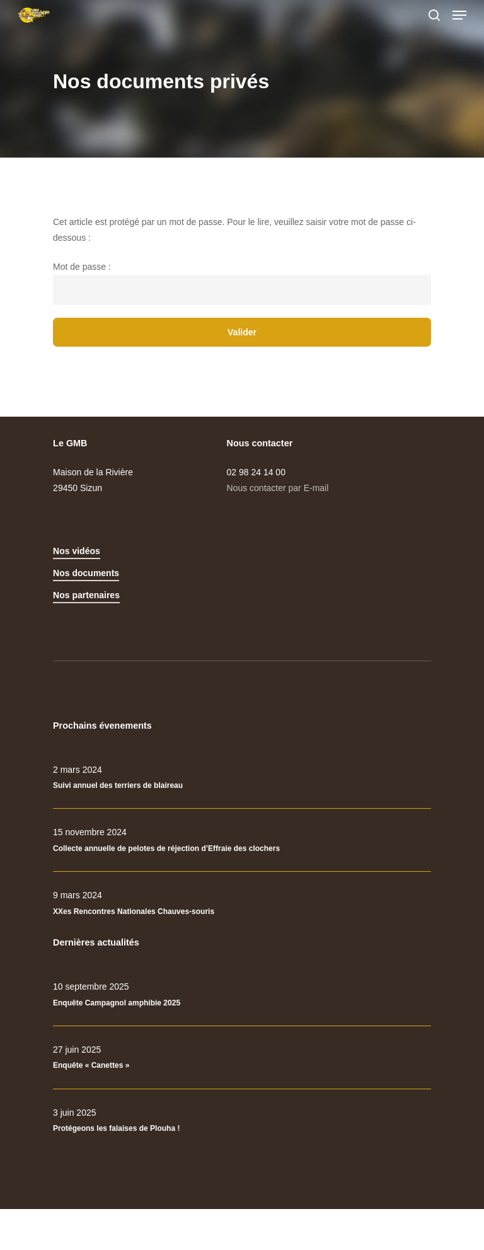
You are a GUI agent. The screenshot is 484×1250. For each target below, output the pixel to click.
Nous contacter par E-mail (278, 488)
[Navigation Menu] (459, 15)
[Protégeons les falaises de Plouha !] (242, 1120)
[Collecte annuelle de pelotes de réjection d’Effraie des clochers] (242, 840)
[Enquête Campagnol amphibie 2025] (242, 994)
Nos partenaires (86, 595)
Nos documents (86, 573)
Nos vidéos (76, 551)
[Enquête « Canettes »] (242, 1057)
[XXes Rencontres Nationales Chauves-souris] (242, 903)
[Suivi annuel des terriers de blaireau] (242, 777)
